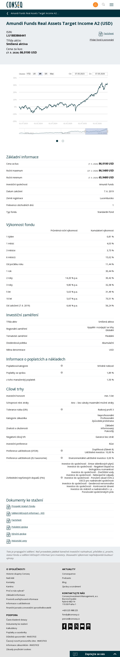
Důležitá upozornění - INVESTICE (21, 636)
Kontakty (10, 582)
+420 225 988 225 (70, 610)
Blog (64, 582)
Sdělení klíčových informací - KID (27, 513)
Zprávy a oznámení (71, 586)
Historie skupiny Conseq (18, 573)
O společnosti (15, 569)
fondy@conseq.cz (70, 614)
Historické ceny (19, 540)
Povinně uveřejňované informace (22, 599)
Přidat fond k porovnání (102, 39)
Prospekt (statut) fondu (23, 506)
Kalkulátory (11, 628)
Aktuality (68, 569)
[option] (60, 105)
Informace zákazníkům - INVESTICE (22, 645)
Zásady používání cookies (18, 649)
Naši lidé (10, 578)
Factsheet (109, 33)
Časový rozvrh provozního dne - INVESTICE (26, 640)
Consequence (69, 573)
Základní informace (15, 595)
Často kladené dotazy (16, 619)
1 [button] (57, 141)
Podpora (12, 615)
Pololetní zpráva (19, 527)
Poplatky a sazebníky (16, 632)
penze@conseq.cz (71, 618)
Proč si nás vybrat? (15, 590)
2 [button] (63, 141)
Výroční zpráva (18, 533)
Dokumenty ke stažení (16, 624)
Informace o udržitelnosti (18, 603)
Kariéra (9, 586)
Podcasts (66, 578)
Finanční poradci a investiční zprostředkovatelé (28, 607)
